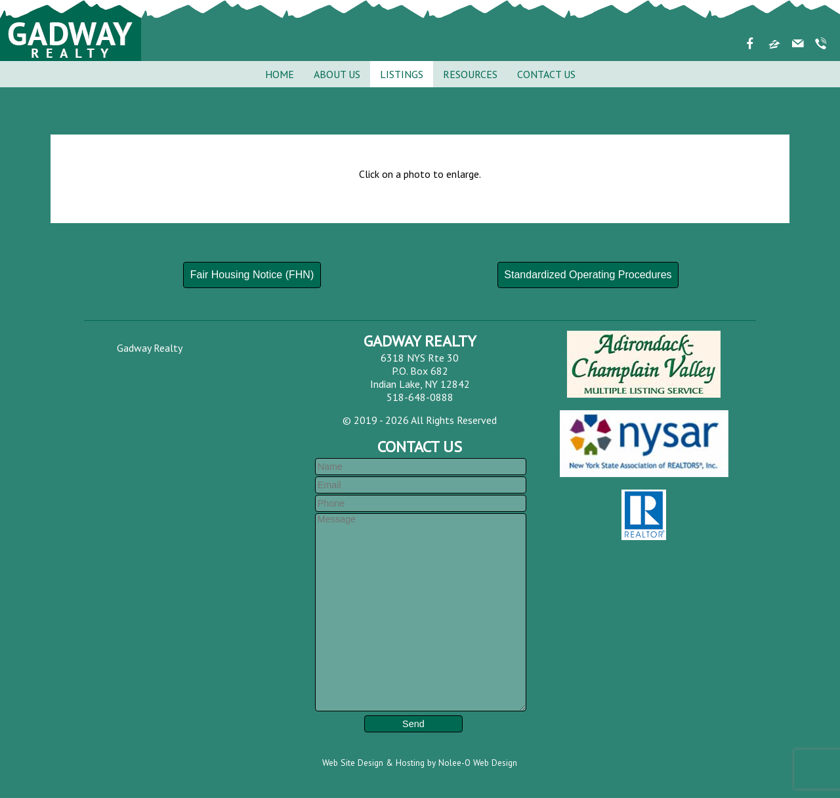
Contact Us (546, 74)
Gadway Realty (149, 347)
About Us (337, 74)
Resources (470, 74)
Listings (401, 74)
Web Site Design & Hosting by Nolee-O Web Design (419, 762)
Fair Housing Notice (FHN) (252, 274)
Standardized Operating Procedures (587, 274)
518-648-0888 (420, 397)
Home (279, 74)
